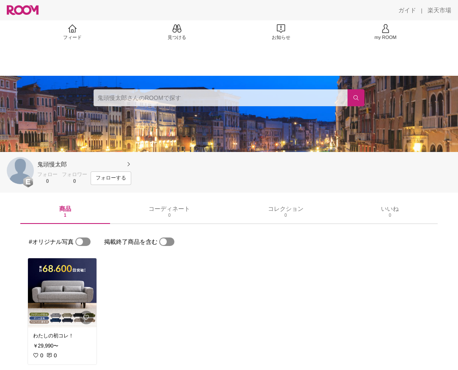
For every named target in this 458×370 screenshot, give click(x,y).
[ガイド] (407, 10)
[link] (62, 293)
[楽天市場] (439, 10)
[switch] (83, 241)
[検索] (356, 97)
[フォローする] (111, 178)
